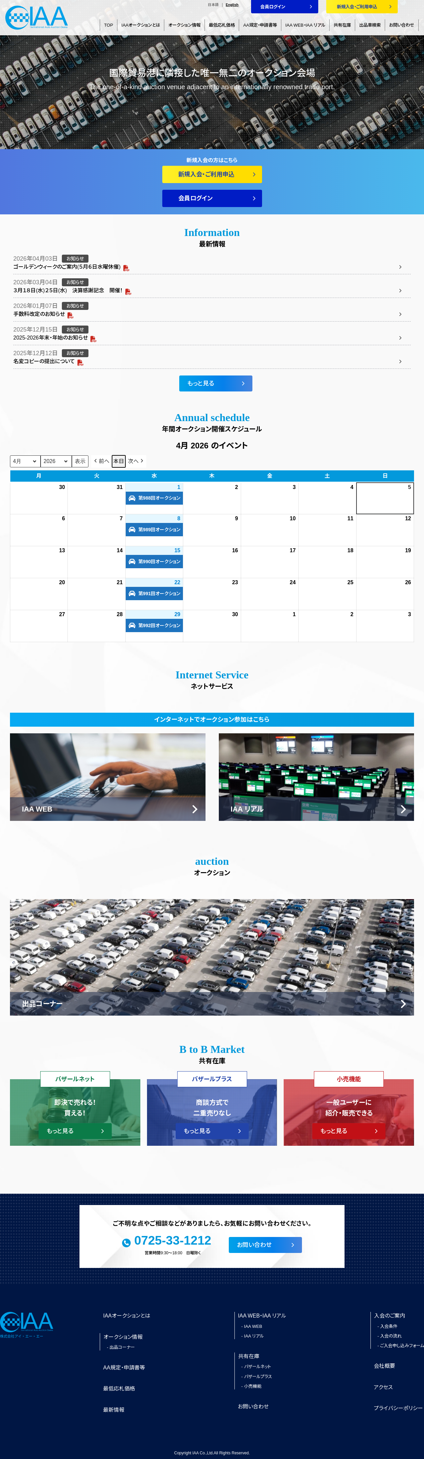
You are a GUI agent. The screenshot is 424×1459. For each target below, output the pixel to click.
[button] (101, 461)
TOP (108, 25)
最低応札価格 (222, 25)
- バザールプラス (256, 1376)
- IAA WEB (251, 1326)
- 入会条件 (387, 1326)
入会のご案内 (389, 1316)
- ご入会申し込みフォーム (400, 1345)
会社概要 (384, 1366)
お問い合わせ (401, 25)
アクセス (383, 1387)
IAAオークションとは (140, 25)
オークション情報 (184, 25)
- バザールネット (256, 1366)
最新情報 (113, 1410)
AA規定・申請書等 (260, 25)
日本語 (213, 5)
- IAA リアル (252, 1336)
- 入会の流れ (389, 1336)
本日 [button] (118, 461)
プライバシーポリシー (398, 1408)
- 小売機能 (251, 1386)
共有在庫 (342, 25)
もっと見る (200, 383)
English (232, 5)
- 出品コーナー (121, 1347)
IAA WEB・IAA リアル (305, 25)
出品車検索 (370, 25)
